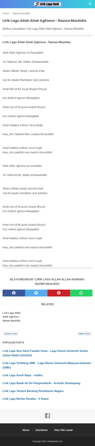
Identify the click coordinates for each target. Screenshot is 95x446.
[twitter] (36, 293)
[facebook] (14, 293)
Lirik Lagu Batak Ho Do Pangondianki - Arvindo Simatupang (41, 383)
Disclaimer (42, 430)
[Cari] (90, 5)
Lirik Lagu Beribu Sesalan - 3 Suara (26, 398)
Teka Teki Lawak (63, 430)
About (25, 430)
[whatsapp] (81, 293)
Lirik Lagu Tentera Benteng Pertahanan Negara (33, 391)
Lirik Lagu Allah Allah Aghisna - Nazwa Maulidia (12, 317)
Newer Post (11, 333)
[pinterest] (59, 293)
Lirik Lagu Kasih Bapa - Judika (22, 375)
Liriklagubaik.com (55, 441)
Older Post (84, 333)
